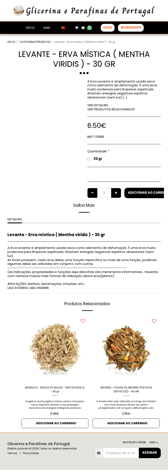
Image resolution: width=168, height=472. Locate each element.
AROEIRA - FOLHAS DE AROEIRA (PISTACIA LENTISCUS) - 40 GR (126, 390)
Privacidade (31, 455)
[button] (70, 27)
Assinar (149, 455)
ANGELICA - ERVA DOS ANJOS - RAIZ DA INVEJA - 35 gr (55, 390)
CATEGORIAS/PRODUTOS (34, 42)
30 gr (94, 159)
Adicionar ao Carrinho (56, 425)
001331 (126, 397)
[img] (54, 348)
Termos (12, 455)
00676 (55, 397)
